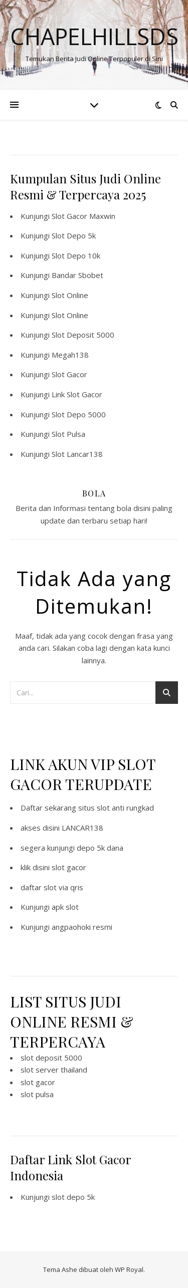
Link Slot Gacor (77, 394)
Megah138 (70, 355)
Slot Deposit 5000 (83, 335)
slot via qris (63, 887)
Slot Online (70, 295)
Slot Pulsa (68, 434)
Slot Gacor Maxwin (83, 216)
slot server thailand (54, 1070)
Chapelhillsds (94, 36)
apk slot (65, 907)
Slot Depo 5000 (79, 414)
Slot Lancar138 (77, 454)
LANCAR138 (82, 828)
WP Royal (129, 1269)
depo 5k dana (100, 848)
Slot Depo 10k (76, 255)
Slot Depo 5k (74, 235)
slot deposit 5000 (51, 1058)
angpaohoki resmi (82, 927)
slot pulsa (37, 1094)
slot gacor (69, 867)
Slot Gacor (69, 374)
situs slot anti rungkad (116, 808)
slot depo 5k (73, 1197)
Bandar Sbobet (77, 275)
